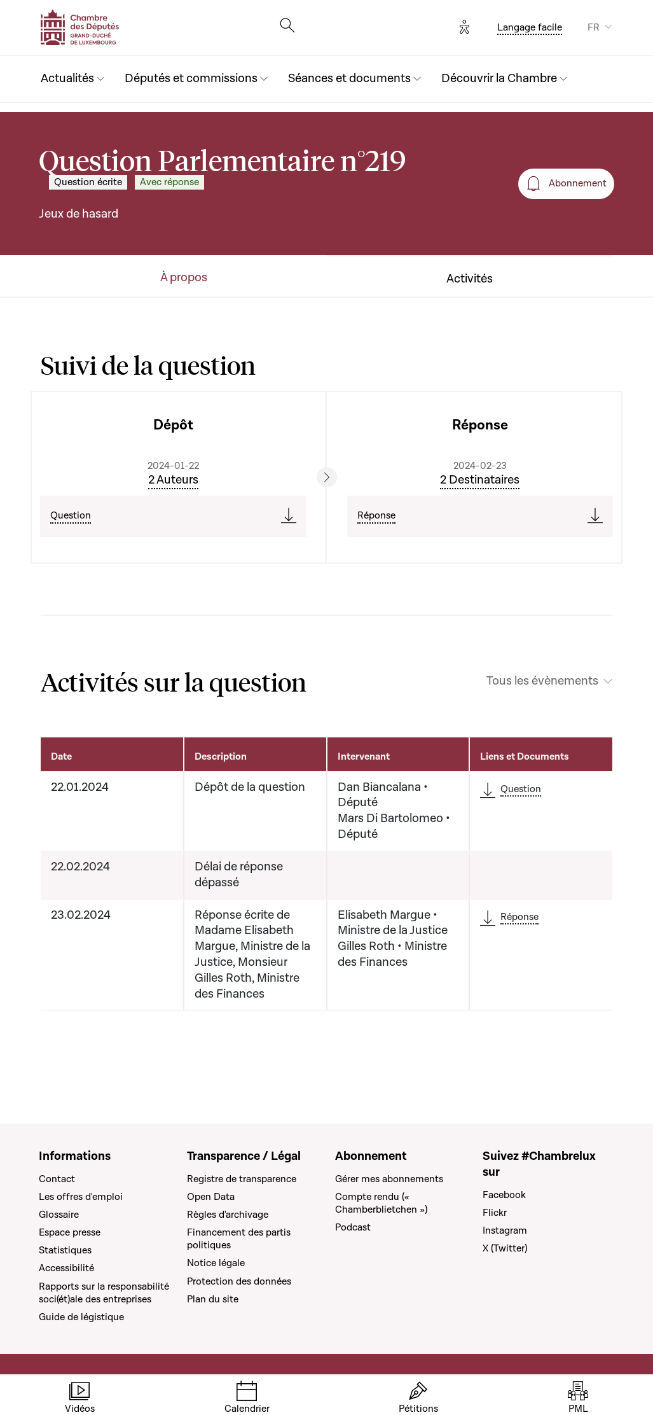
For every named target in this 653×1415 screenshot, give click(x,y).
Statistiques (65, 1250)
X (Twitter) (505, 1248)
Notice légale (216, 1263)
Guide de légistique (81, 1317)
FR (594, 27)
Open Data (211, 1196)
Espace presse (69, 1232)
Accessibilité (66, 1268)
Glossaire (59, 1214)
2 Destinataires (479, 480)
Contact (57, 1179)
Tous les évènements (542, 681)
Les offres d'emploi (81, 1196)
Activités (469, 279)
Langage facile (529, 27)
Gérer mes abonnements (389, 1179)
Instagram (505, 1230)
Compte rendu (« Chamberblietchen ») (381, 1203)
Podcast (353, 1227)
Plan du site (212, 1299)
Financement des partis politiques (239, 1238)
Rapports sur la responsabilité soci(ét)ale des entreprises (104, 1293)
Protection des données (239, 1281)
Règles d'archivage (227, 1214)
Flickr (495, 1212)
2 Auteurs (173, 480)
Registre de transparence (241, 1179)
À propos (183, 278)
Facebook (504, 1194)
